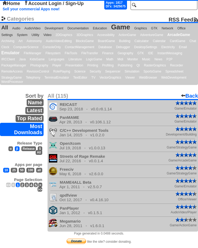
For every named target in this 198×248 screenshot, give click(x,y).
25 (14, 170)
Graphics (140, 28)
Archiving (7, 41)
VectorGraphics (110, 77)
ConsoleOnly (52, 47)
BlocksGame (85, 41)
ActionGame (127, 35)
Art (20, 41)
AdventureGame (151, 35)
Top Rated (29, 118)
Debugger (123, 47)
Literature (75, 59)
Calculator (141, 41)
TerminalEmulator (56, 77)
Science (80, 71)
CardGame (177, 41)
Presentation (74, 65)
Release (29, 149)
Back (189, 96)
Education (100, 28)
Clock (5, 47)
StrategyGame (11, 77)
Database (105, 47)
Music (146, 59)
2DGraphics (63, 35)
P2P (169, 59)
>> (39, 189)
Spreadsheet (174, 71)
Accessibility (105, 35)
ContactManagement (79, 47)
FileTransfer (89, 53)
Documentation (78, 28)
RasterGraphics (155, 65)
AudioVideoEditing (59, 41)
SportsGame (152, 71)
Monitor (132, 59)
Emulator (10, 53)
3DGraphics (84, 35)
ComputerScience (26, 47)
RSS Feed (181, 19)
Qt (138, 65)
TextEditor (80, 77)
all (39, 170)
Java (22, 59)
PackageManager (13, 65)
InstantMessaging (169, 53)
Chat (192, 41)
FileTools (71, 53)
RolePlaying (61, 71)
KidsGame (37, 59)
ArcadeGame (178, 35)
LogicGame (94, 59)
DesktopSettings (145, 47)
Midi (120, 59)
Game (120, 27)
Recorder (176, 65)
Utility (35, 35)
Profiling (108, 65)
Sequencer (112, 71)
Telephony (33, 77)
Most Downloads (28, 129)
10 (6, 170)
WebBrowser (148, 77)
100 (30, 170)
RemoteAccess (12, 71)
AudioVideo (32, 28)
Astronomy (34, 41)
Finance (108, 53)
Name (35, 102)
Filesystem (52, 53)
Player (56, 65)
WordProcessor (12, 82)
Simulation (132, 71)
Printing (92, 65)
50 (21, 170)
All (4, 27)
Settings (7, 35)
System (22, 35)
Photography (39, 65)
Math (110, 59)
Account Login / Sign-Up (54, 3)
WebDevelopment (173, 77)
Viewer (130, 77)
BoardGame (106, 41)
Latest (34, 110)
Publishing (125, 65)
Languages (56, 59)
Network (167, 28)
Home (11, 3)
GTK (154, 28)
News (158, 59)
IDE (150, 53)
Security (95, 71)
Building (124, 41)
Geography (125, 53)
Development (54, 28)
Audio (16, 28)
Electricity (168, 47)
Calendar (159, 41)
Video (47, 35)
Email (183, 47)
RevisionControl (38, 71)
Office (181, 28)
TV (93, 77)
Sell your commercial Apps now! (31, 9)
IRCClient (8, 59)
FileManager (32, 53)
